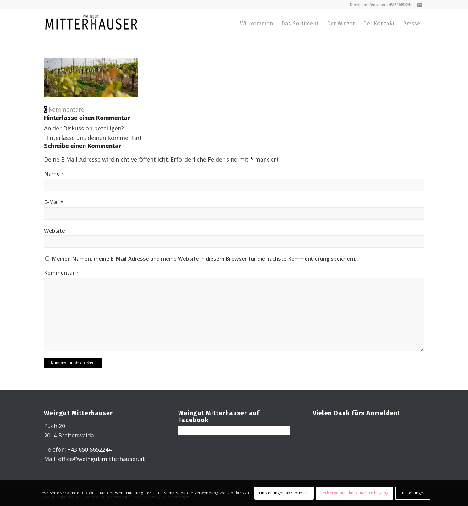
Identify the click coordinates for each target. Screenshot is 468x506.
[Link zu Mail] (419, 4)
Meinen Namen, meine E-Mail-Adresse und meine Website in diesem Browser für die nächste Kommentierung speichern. (204, 258)
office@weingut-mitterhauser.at (101, 459)
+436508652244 (399, 4)
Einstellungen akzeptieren (284, 493)
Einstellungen (413, 493)
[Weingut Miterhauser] (91, 23)
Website (54, 230)
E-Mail (53, 202)
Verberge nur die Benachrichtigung (354, 493)
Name (53, 173)
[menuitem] (256, 23)
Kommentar (61, 272)
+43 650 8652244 (90, 449)
